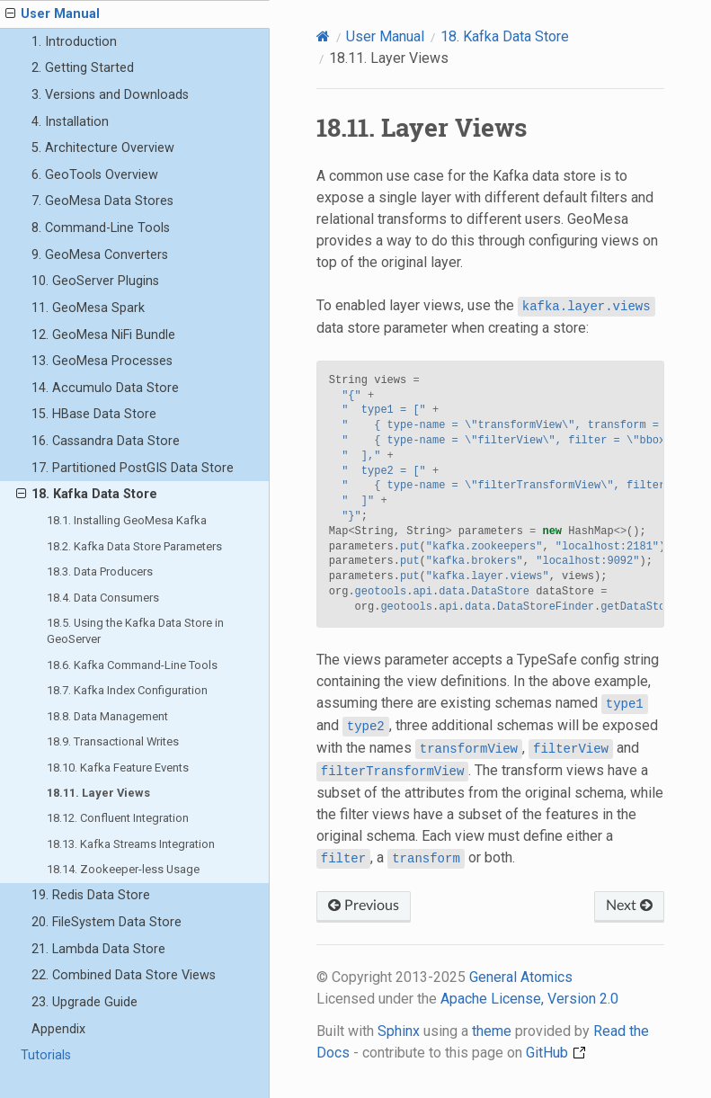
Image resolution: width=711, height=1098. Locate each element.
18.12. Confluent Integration (118, 818)
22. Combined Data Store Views (123, 975)
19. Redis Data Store (90, 895)
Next (629, 905)
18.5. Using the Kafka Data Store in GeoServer (135, 631)
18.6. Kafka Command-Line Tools (132, 665)
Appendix (58, 1029)
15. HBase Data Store (93, 414)
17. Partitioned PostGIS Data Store (132, 468)
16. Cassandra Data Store (105, 441)
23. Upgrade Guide (84, 1002)
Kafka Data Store (504, 36)
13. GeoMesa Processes (102, 361)
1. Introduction (74, 41)
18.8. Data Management (107, 716)
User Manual (52, 14)
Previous (363, 905)
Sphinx (399, 1031)
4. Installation (70, 121)
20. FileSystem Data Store (106, 922)
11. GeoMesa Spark (88, 308)
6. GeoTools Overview (94, 175)
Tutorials (46, 1055)
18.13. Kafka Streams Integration (131, 844)
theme (491, 1031)
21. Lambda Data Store (98, 949)
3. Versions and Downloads (110, 95)
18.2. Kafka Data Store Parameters (134, 546)
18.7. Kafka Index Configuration (127, 690)
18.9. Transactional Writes (113, 741)
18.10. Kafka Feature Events (118, 767)
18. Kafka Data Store (86, 495)
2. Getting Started (82, 68)
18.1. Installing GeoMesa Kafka (127, 520)
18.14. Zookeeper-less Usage (123, 869)
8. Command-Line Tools (100, 228)
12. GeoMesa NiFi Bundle (103, 335)
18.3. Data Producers (100, 571)
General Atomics (521, 977)
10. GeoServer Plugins (95, 281)
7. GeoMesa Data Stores (102, 201)
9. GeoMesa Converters (99, 255)
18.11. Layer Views (98, 792)
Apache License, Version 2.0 (529, 998)
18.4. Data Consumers (103, 597)
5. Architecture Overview (102, 148)
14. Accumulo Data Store (105, 388)
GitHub (556, 1052)
